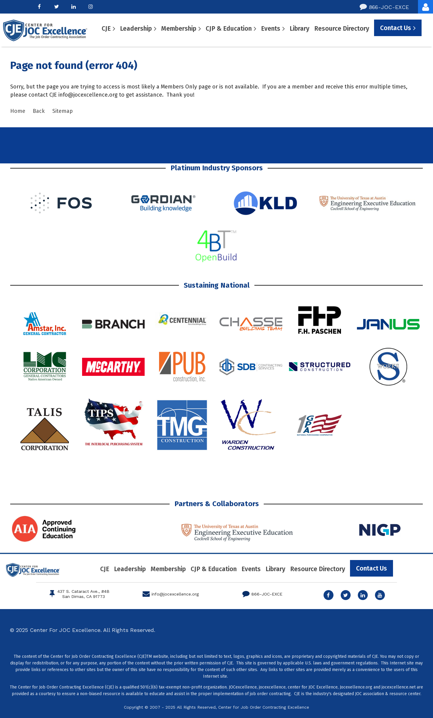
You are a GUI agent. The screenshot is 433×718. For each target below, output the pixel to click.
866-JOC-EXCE (384, 7)
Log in (425, 7)
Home (17, 111)
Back (39, 111)
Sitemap (62, 111)
